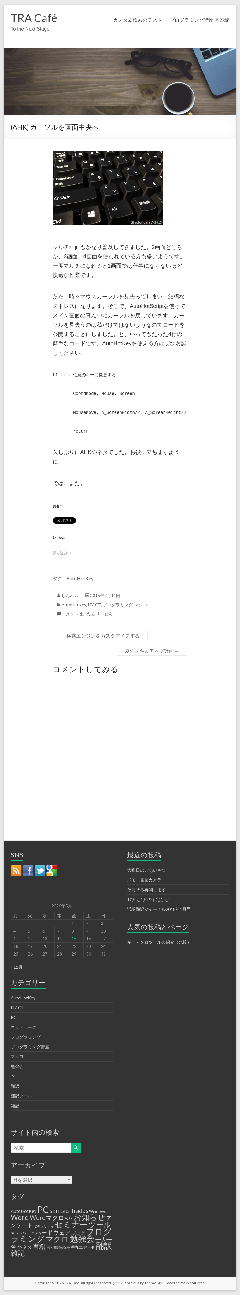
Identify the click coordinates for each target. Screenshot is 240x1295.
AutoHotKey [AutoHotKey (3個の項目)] (23, 1211)
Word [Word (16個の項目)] (20, 1217)
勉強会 (17, 1066)
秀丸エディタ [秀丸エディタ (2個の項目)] (83, 1247)
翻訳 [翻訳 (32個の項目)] (104, 1246)
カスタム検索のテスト (137, 20)
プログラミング (118, 604)
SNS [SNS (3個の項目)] (65, 1211)
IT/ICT (94, 604)
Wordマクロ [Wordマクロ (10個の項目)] (47, 1217)
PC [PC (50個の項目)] (43, 1209)
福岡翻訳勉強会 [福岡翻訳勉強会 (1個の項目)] (58, 1247)
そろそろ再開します (146, 889)
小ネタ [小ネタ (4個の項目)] (24, 1247)
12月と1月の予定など (148, 899)
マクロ (141, 604)
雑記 (15, 1105)
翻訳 (15, 1086)
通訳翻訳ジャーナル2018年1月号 (159, 909)
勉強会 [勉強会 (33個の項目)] (82, 1238)
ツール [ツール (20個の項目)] (99, 1224)
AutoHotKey (80, 578)
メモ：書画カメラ (144, 879)
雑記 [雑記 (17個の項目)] (18, 1253)
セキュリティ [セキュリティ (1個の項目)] (44, 1226)
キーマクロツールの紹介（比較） (159, 942)
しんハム (70, 595)
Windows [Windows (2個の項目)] (97, 1211)
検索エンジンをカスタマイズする (100, 635)
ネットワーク (23, 1027)
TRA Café (34, 18)
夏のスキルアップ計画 (152, 651)
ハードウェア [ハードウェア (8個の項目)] (52, 1232)
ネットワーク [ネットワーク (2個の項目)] (23, 1233)
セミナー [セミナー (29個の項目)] (71, 1224)
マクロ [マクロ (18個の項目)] (57, 1239)
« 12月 (17, 967)
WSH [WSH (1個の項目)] (69, 1219)
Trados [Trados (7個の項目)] (79, 1210)
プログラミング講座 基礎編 (199, 20)
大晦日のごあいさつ (146, 870)
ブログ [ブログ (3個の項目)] (78, 1233)
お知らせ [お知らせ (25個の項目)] (89, 1216)
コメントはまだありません (87, 613)
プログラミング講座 (30, 1046)
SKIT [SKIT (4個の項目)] (55, 1211)
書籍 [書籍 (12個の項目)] (39, 1246)
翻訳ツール (21, 1095)
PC (14, 1017)
